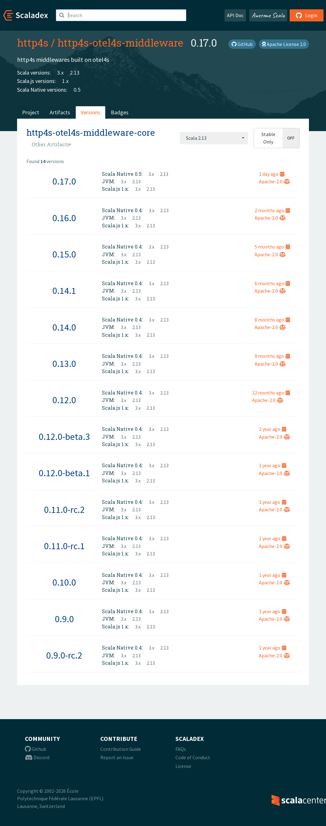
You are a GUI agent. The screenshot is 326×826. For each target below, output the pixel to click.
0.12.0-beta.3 (64, 436)
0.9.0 (64, 619)
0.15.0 (64, 254)
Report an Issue (117, 757)
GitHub (242, 44)
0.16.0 (64, 218)
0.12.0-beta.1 (64, 473)
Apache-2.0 (274, 181)
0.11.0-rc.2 (64, 509)
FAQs (180, 749)
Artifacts (60, 112)
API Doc (235, 15)
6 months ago (272, 283)
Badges (120, 112)
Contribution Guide (120, 749)
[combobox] (214, 138)
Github (35, 749)
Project (30, 112)
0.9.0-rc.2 (64, 655)
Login (306, 15)
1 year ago (272, 429)
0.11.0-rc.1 (64, 546)
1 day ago (271, 174)
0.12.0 (64, 400)
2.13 (74, 72)
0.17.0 (64, 181)
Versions (90, 112)
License (183, 766)
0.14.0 (64, 327)
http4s (32, 42)
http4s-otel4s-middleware (120, 42)
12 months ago (271, 393)
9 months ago (272, 356)
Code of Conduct (192, 757)
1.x (65, 80)
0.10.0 (64, 582)
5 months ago (272, 247)
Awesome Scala (268, 15)
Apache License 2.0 (284, 44)
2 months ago (272, 210)
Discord (37, 757)
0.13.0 (64, 363)
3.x (60, 72)
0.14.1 (64, 290)
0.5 (77, 89)
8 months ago (272, 320)
